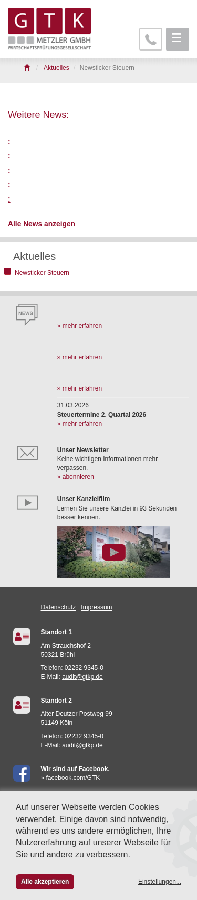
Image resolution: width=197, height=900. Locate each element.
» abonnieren (75, 477)
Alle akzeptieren (45, 881)
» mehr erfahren (79, 325)
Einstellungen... (159, 881)
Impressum (96, 607)
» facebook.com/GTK (70, 778)
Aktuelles (34, 256)
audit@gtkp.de (82, 677)
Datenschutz (58, 607)
